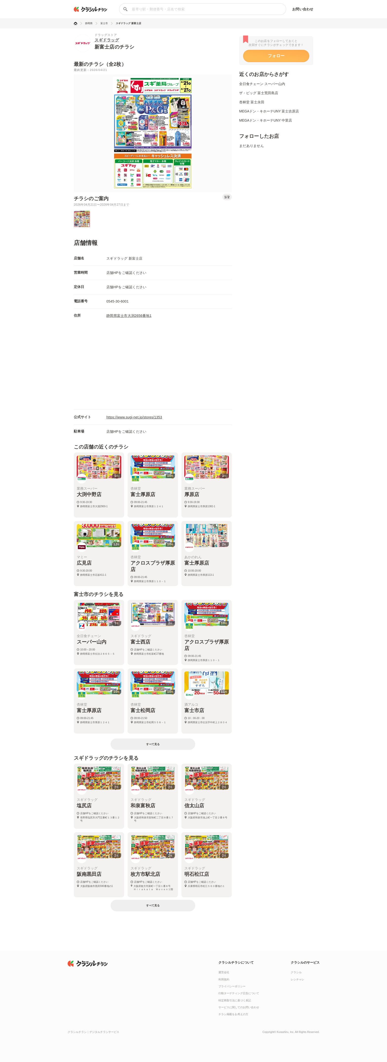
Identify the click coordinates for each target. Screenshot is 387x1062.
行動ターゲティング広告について (238, 993)
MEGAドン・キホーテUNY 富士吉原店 (269, 111)
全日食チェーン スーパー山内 (262, 84)
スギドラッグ (107, 40)
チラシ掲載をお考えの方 (233, 1014)
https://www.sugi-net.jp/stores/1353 (134, 417)
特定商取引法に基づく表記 (234, 1000)
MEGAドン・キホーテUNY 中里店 (265, 120)
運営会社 (223, 972)
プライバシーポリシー (232, 986)
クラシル (296, 972)
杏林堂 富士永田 (251, 102)
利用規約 (223, 979)
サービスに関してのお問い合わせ (238, 1007)
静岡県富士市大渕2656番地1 (129, 316)
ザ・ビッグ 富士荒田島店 (258, 93)
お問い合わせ (302, 9)
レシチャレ (297, 979)
